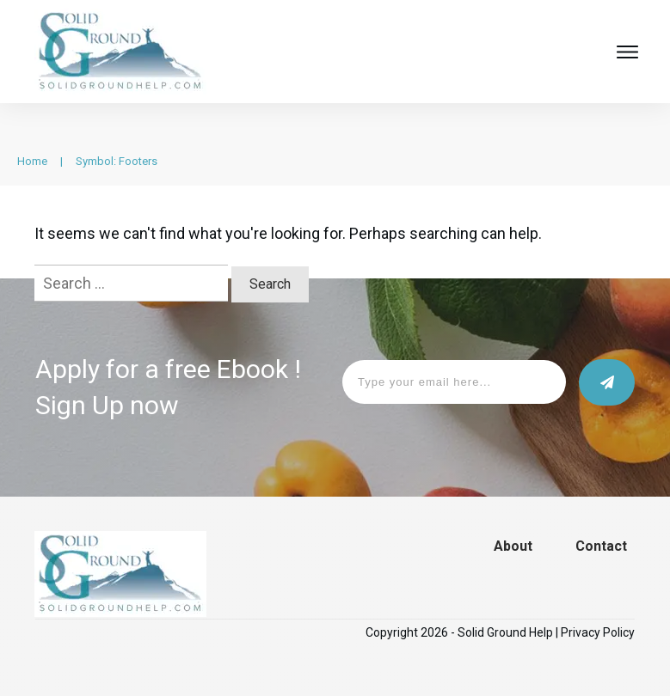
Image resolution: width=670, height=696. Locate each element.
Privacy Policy (598, 632)
